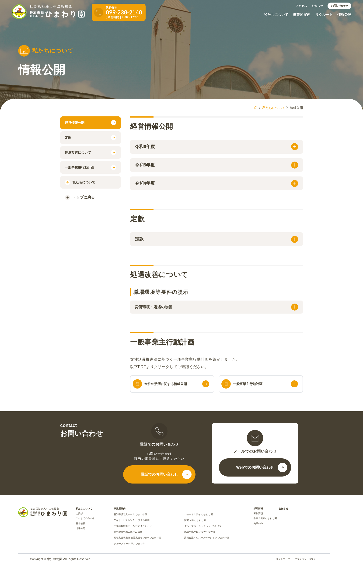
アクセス (301, 5)
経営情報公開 (90, 122)
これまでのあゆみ (85, 518)
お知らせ (317, 5)
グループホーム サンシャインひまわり (204, 526)
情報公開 (344, 15)
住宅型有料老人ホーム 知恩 (128, 532)
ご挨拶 (79, 513)
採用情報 (258, 508)
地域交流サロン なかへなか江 (199, 532)
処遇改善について (90, 152)
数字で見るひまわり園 (265, 518)
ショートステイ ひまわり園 (198, 514)
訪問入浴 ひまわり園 (195, 520)
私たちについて (276, 15)
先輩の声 (258, 523)
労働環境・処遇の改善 (216, 307)
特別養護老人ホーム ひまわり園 (130, 514)
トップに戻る (80, 197)
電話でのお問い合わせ (159, 474)
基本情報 (80, 523)
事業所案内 (302, 15)
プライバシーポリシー (306, 559)
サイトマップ (283, 559)
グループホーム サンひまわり (129, 543)
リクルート (324, 15)
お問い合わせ (339, 5)
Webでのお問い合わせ (255, 467)
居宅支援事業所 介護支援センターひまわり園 (137, 537)
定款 (90, 137)
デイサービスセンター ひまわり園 (132, 520)
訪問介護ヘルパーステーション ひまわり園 (206, 537)
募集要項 (258, 513)
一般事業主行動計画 (90, 167)
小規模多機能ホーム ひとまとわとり (133, 526)
